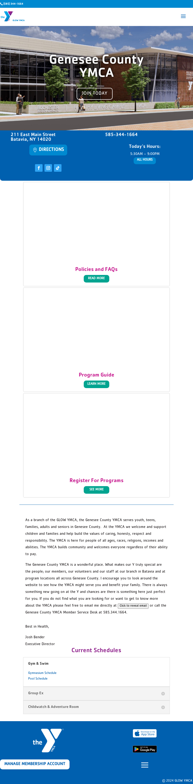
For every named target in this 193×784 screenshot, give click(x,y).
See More (96, 489)
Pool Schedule (38, 679)
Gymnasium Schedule (42, 673)
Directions (51, 150)
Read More (96, 278)
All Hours (145, 160)
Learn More (96, 384)
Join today (94, 93)
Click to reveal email (133, 606)
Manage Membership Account (34, 764)
